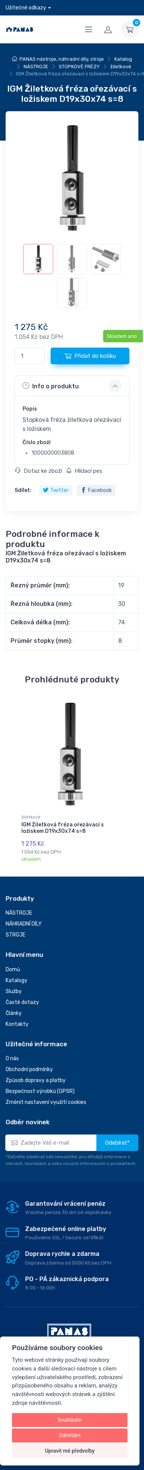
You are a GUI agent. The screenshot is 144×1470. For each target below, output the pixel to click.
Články (14, 1013)
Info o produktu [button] (50, 385)
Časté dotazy (22, 1002)
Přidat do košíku (90, 356)
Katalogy (16, 980)
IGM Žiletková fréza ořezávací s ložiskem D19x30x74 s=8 (62, 828)
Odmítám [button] (70, 1435)
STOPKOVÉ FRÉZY (79, 66)
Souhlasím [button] (69, 1420)
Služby (14, 991)
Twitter (56, 490)
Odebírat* (117, 1142)
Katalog (123, 59)
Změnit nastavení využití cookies (46, 1102)
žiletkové (120, 66)
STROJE (16, 935)
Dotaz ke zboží (38, 471)
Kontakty (17, 1024)
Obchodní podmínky (29, 1069)
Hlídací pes (84, 471)
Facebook (96, 490)
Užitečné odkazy (26, 8)
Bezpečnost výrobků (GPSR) (40, 1091)
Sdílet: (23, 490)
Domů (13, 969)
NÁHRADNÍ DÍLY (24, 924)
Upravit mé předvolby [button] (69, 1451)
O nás (12, 1058)
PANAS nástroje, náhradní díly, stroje (62, 59)
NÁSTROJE (36, 66)
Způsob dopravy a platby (36, 1080)
